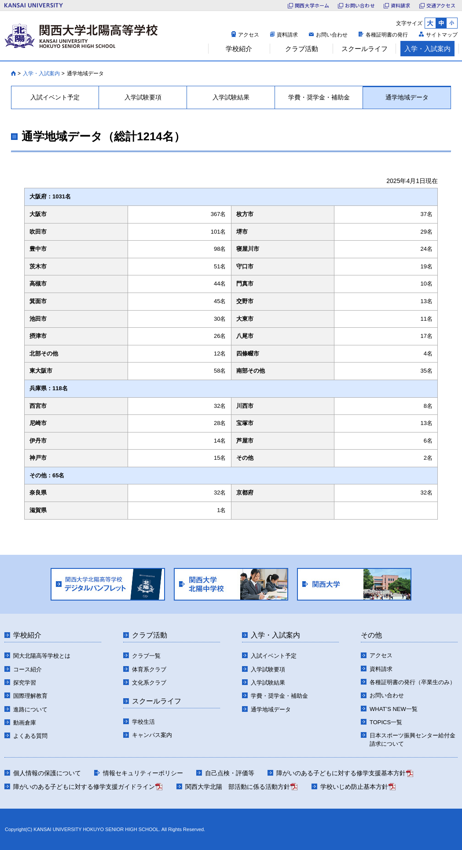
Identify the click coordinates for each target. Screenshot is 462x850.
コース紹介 (27, 669)
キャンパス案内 (152, 735)
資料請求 (287, 35)
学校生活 (143, 721)
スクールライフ (156, 701)
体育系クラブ (149, 669)
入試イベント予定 (274, 655)
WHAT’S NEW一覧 (394, 709)
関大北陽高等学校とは (41, 655)
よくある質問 (30, 736)
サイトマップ (442, 35)
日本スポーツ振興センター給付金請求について (412, 739)
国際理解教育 (30, 695)
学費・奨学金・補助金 (279, 695)
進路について (30, 709)
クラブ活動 (149, 635)
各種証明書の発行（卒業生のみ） (412, 682)
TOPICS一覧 (386, 722)
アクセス (248, 35)
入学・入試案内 (41, 73)
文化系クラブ (149, 682)
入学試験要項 (268, 669)
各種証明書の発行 (387, 35)
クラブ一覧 (146, 655)
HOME (13, 73)
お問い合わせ (332, 35)
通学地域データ (271, 709)
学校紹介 (27, 635)
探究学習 (24, 682)
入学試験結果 (268, 682)
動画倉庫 (24, 722)
